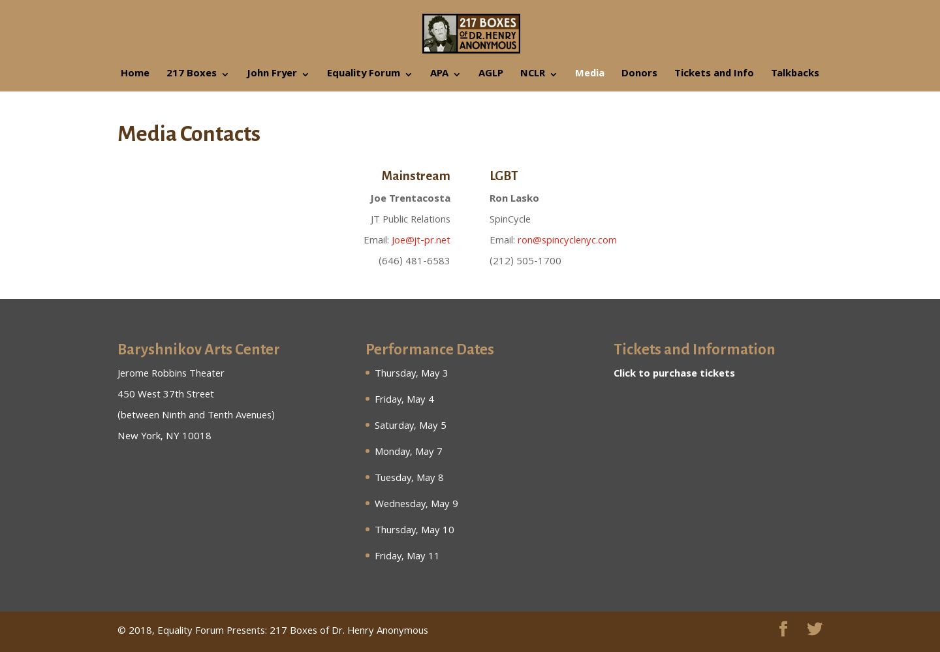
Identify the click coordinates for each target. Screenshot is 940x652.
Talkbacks (795, 76)
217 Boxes (191, 76)
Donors (639, 76)
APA (439, 76)
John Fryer (272, 76)
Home (135, 76)
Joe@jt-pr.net (421, 241)
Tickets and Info (714, 76)
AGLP (490, 76)
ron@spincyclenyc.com (567, 241)
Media (589, 76)
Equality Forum (363, 76)
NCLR (532, 76)
